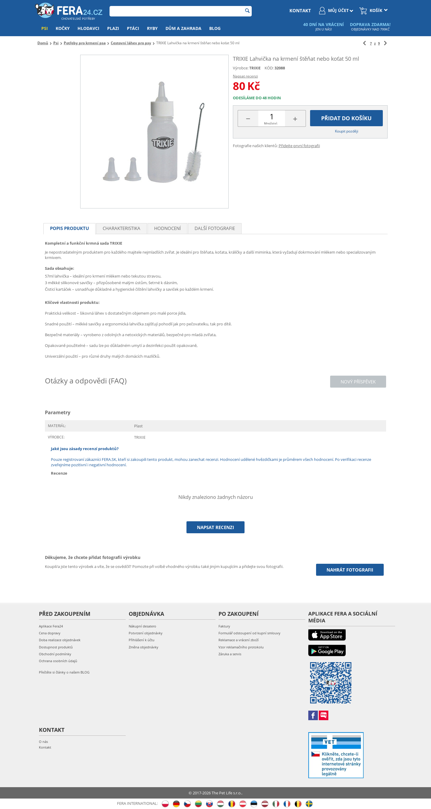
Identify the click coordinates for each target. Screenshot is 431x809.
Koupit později (346, 131)
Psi (44, 28)
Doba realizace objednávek (60, 640)
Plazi (113, 28)
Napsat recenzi (245, 76)
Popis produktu (69, 228)
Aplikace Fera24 (51, 626)
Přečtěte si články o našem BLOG (64, 672)
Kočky (63, 28)
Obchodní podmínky (55, 654)
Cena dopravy (49, 633)
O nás (43, 741)
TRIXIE (255, 68)
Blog (215, 28)
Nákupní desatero (142, 626)
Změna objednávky (143, 647)
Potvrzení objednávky (146, 633)
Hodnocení (167, 228)
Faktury (224, 626)
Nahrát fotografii (350, 570)
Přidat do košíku (346, 118)
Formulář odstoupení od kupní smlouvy (249, 633)
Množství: (271, 123)
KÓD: (269, 68)
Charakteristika (121, 228)
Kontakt (45, 747)
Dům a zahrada (183, 28)
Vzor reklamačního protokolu (241, 647)
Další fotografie (215, 228)
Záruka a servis (229, 654)
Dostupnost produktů (56, 647)
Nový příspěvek (358, 382)
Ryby (152, 28)
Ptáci (133, 28)
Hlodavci (88, 28)
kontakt (300, 10)
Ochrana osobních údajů (58, 661)
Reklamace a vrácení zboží (238, 640)
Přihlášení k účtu (141, 640)
